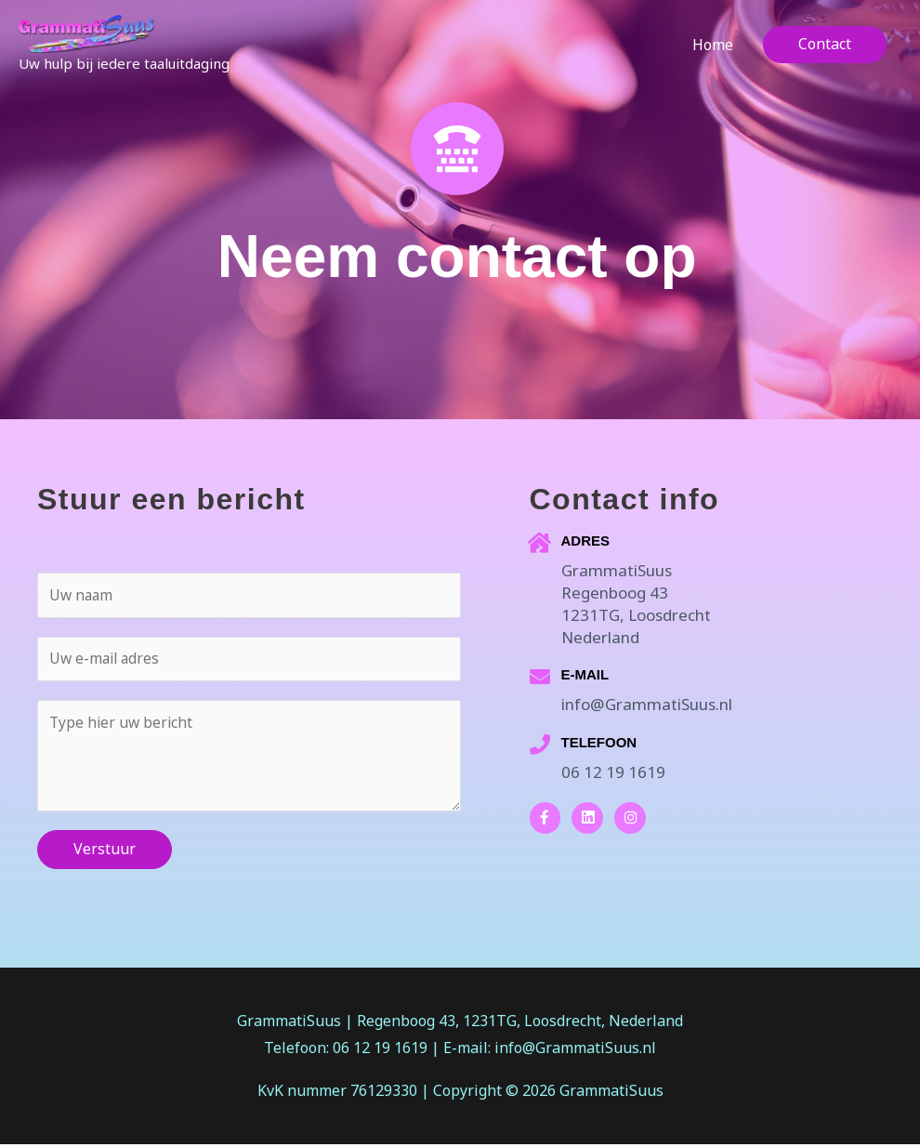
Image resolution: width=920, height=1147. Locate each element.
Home (712, 50)
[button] (825, 50)
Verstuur (104, 851)
